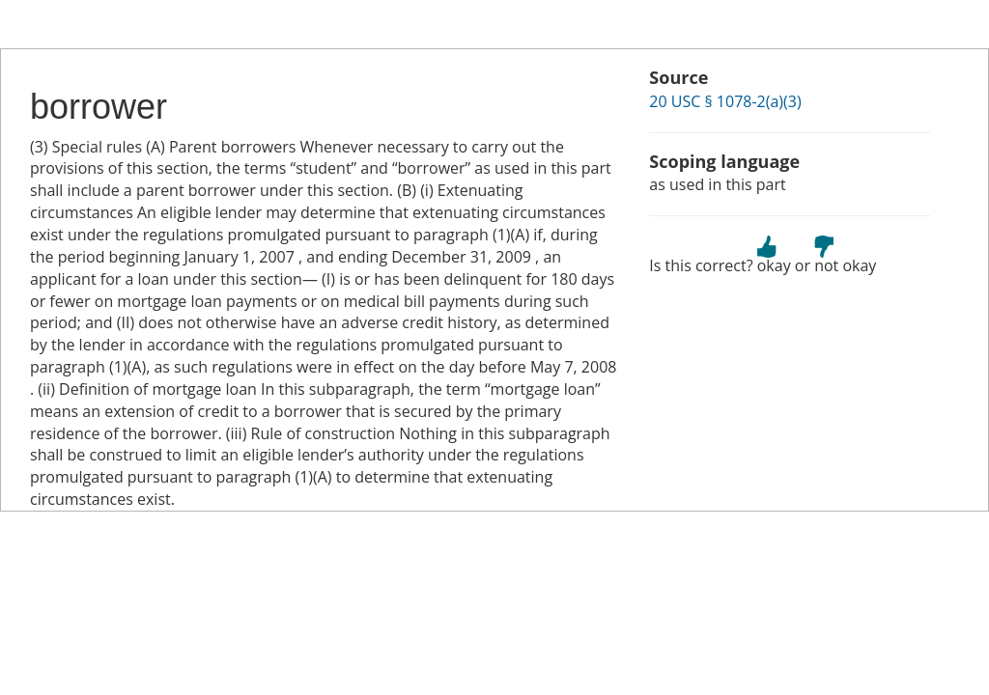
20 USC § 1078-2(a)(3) (725, 101)
